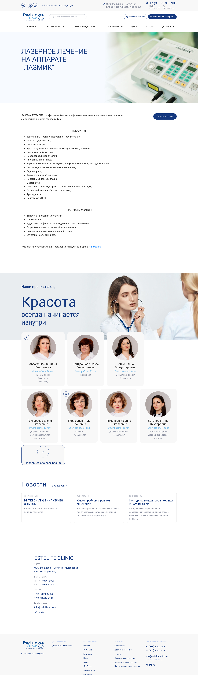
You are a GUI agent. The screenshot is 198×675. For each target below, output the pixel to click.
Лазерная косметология (125, 636)
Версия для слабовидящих (57, 5)
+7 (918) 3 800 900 (163, 3)
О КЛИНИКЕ (31, 26)
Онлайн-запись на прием (162, 16)
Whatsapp (34, 5)
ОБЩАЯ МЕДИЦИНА (86, 26)
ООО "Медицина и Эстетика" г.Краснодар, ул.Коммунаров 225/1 (125, 5)
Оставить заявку (165, 116)
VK (29, 5)
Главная (86, 623)
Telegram (23, 5)
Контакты (87, 631)
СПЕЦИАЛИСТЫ (115, 26)
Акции (86, 640)
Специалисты (89, 648)
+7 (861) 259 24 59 (43, 575)
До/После (87, 644)
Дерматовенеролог (123, 627)
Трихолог (118, 631)
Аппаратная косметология (126, 640)
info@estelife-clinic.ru (45, 584)
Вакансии (87, 652)
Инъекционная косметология (127, 644)
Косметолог (120, 623)
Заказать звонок (137, 16)
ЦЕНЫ (134, 26)
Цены (85, 636)
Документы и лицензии (62, 623)
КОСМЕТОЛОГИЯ (57, 26)
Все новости (59, 463)
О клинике (87, 627)
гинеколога (95, 246)
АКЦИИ (150, 26)
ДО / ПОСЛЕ (168, 26)
